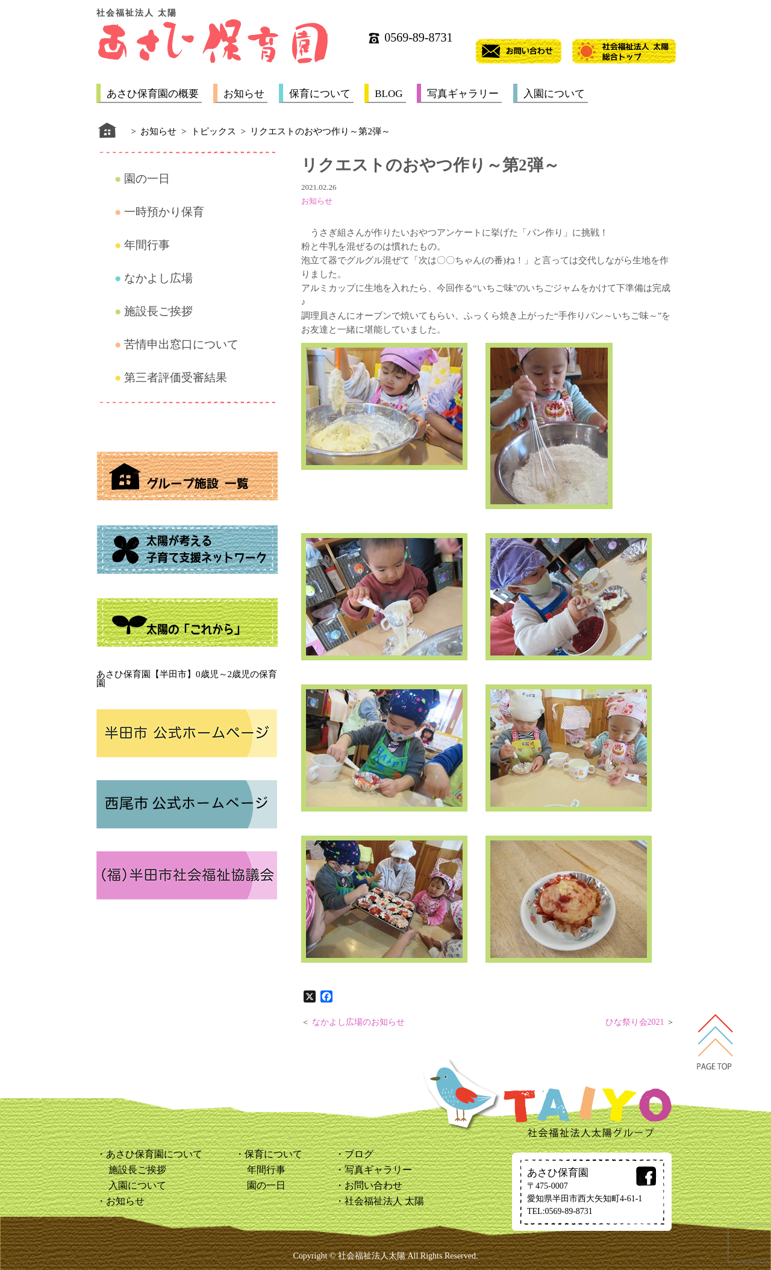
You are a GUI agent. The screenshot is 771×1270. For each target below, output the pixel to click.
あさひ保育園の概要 (153, 93)
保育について (320, 93)
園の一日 (147, 178)
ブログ (359, 1154)
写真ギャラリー (463, 93)
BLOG (388, 93)
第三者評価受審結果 (175, 377)
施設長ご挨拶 (158, 311)
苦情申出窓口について (181, 344)
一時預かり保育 (164, 211)
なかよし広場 (158, 278)
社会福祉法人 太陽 (384, 1201)
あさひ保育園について (154, 1154)
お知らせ (243, 93)
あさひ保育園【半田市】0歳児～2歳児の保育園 (186, 678)
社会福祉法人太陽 (371, 1255)
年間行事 (147, 245)
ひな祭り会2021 (634, 1022)
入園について (554, 93)
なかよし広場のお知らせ (358, 1022)
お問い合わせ (373, 1185)
